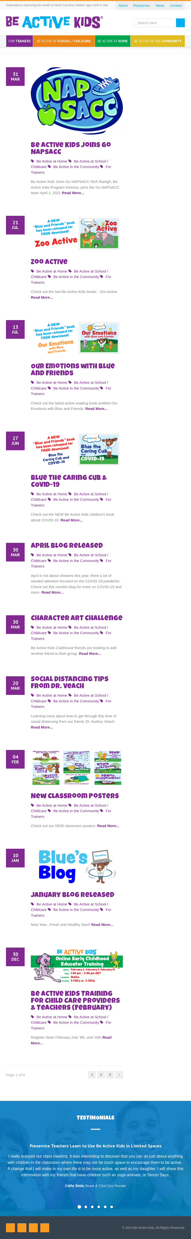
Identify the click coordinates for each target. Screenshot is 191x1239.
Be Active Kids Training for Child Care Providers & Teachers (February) (75, 1001)
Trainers (19, 41)
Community (158, 41)
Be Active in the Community (73, 167)
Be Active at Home (49, 161)
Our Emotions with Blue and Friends (73, 370)
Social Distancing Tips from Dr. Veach (69, 683)
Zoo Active (49, 262)
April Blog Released (67, 546)
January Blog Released (72, 895)
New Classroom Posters (75, 796)
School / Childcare (64, 41)
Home (112, 41)
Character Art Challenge (77, 618)
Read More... (73, 193)
